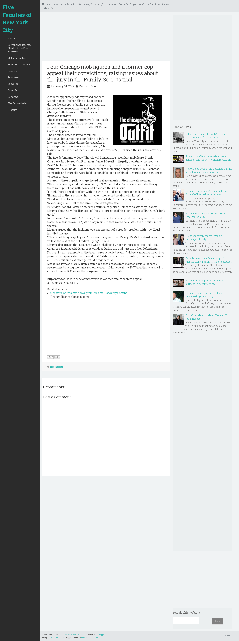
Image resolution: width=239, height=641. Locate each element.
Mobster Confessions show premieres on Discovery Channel (89, 293)
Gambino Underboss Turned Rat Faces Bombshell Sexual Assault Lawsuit (207, 192)
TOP (227, 635)
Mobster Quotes (17, 58)
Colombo (13, 90)
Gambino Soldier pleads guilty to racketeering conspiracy (204, 294)
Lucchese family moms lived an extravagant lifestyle (203, 237)
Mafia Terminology (19, 64)
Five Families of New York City (16, 18)
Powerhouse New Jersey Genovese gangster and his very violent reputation (208, 158)
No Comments (56, 366)
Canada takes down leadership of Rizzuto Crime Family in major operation (208, 260)
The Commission (18, 103)
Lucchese (13, 71)
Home (11, 38)
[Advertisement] (106, 38)
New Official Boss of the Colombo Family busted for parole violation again (208, 170)
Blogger (101, 634)
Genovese (13, 77)
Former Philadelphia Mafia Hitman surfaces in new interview (205, 282)
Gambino (13, 83)
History (12, 109)
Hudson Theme (57, 637)
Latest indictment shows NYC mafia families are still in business (205, 135)
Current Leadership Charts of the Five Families (19, 48)
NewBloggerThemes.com (92, 637)
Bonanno (13, 96)
